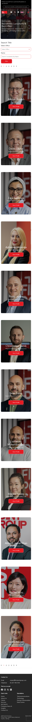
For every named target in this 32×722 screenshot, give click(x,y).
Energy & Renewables (23, 700)
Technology (20, 698)
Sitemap (7, 718)
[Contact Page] (11, 12)
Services (3, 702)
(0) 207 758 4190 (15, 682)
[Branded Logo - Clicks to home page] (4, 12)
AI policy (3, 718)
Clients (3, 700)
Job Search (4, 704)
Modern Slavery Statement (14, 717)
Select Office (5, 45)
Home (3, 696)
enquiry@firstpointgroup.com (18, 680)
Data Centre (20, 702)
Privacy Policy (4, 717)
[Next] (16, 66)
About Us (4, 698)
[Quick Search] (15, 12)
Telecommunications (23, 696)
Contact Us (4, 710)
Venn (30, 716)
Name (3, 53)
